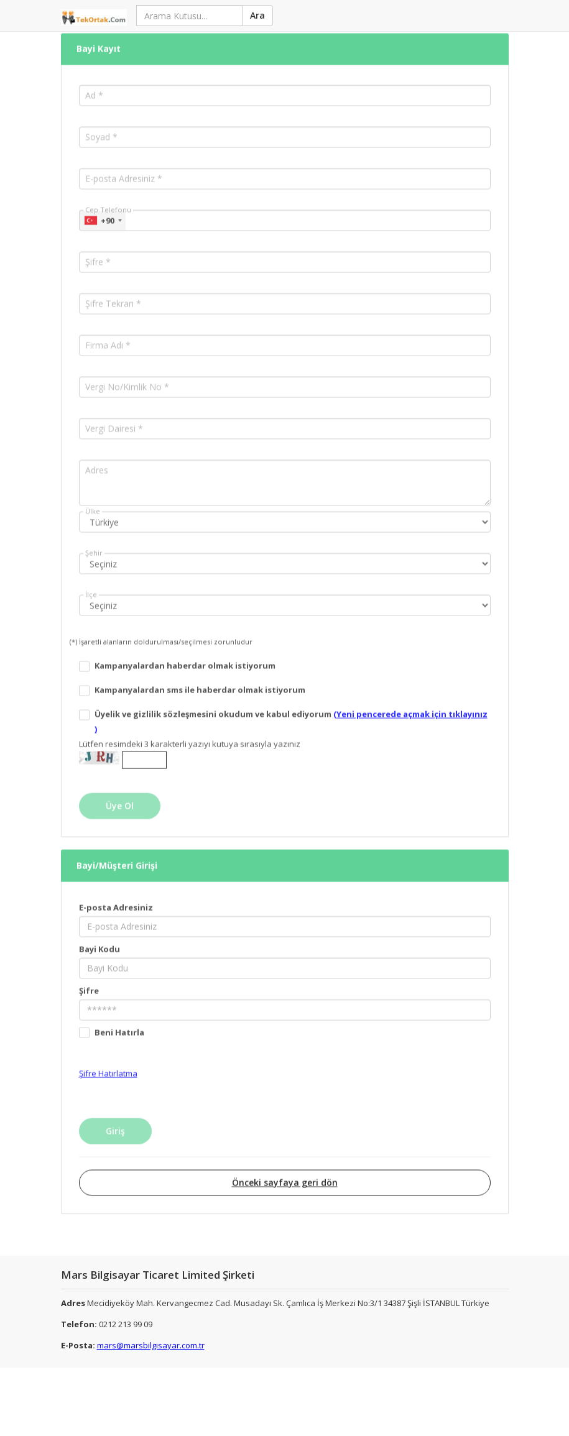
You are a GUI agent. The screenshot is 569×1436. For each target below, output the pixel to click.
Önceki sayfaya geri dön (285, 1170)
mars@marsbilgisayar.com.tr (151, 1345)
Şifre (89, 977)
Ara (256, 15)
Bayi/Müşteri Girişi (116, 853)
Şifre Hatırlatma (108, 1060)
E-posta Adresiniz (116, 894)
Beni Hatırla (119, 1019)
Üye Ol (120, 793)
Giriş (115, 1118)
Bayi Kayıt (98, 37)
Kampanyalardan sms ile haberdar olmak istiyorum (200, 677)
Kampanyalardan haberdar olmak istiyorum (185, 653)
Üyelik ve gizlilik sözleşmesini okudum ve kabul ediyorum (291, 709)
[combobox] (103, 208)
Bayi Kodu (99, 936)
